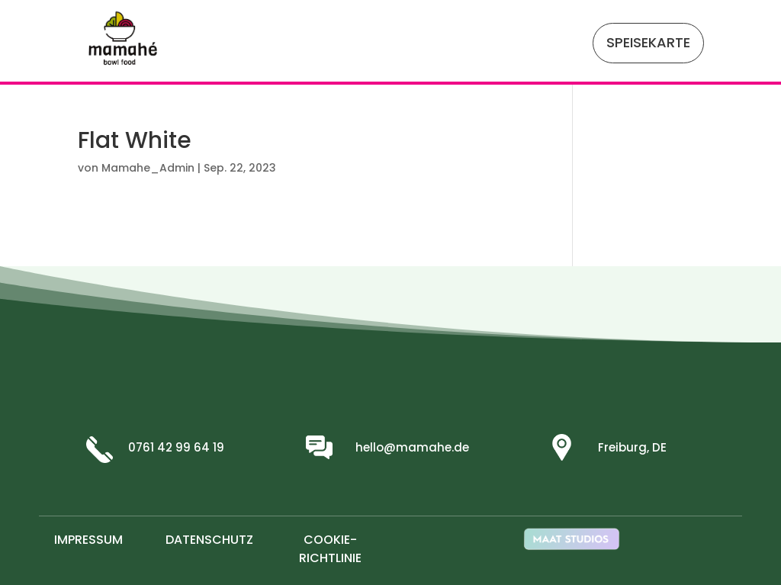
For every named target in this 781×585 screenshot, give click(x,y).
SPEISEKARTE (648, 42)
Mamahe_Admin (147, 167)
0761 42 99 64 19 (176, 447)
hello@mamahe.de (412, 447)
